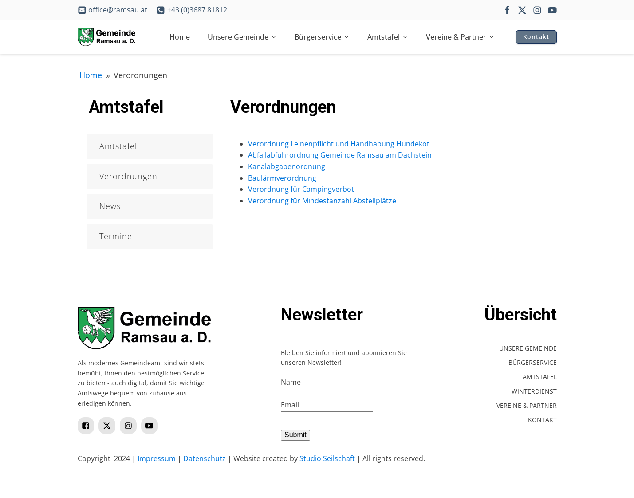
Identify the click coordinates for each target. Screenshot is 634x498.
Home (179, 37)
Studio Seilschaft (327, 458)
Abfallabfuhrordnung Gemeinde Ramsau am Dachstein (340, 155)
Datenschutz (204, 458)
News (110, 206)
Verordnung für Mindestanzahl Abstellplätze (322, 201)
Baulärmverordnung (282, 178)
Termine (115, 236)
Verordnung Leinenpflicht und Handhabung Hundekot (338, 144)
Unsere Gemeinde (242, 37)
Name (291, 382)
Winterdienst (534, 391)
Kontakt (536, 36)
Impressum (157, 458)
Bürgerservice (322, 37)
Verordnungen (128, 176)
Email (290, 405)
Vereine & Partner (460, 37)
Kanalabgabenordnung (286, 166)
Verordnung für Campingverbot (301, 189)
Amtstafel (387, 37)
